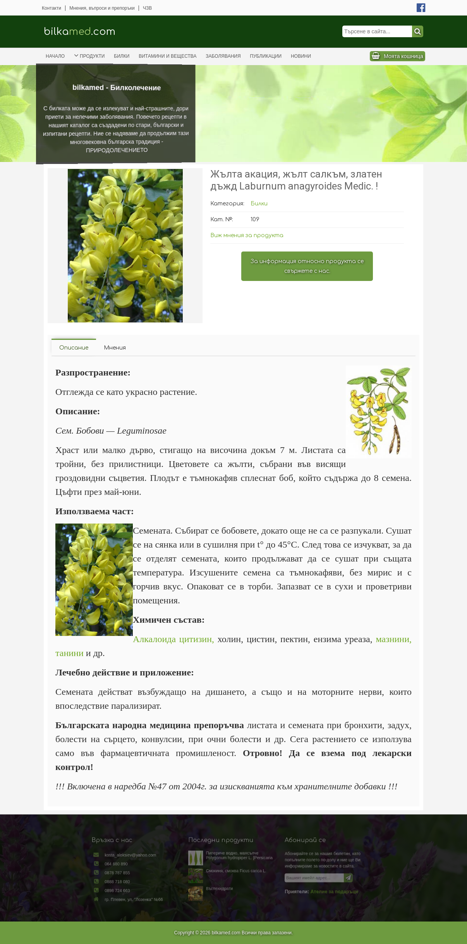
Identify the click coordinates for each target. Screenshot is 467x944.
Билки (121, 56)
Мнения (115, 348)
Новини (301, 56)
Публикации (266, 56)
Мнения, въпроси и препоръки (101, 8)
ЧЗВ (147, 8)
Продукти (89, 55)
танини (69, 653)
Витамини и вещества (167, 56)
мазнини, (394, 639)
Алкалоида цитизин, (173, 639)
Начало (55, 56)
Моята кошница (403, 56)
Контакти (51, 8)
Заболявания (223, 56)
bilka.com (79, 31)
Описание (73, 348)
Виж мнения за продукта (246, 235)
